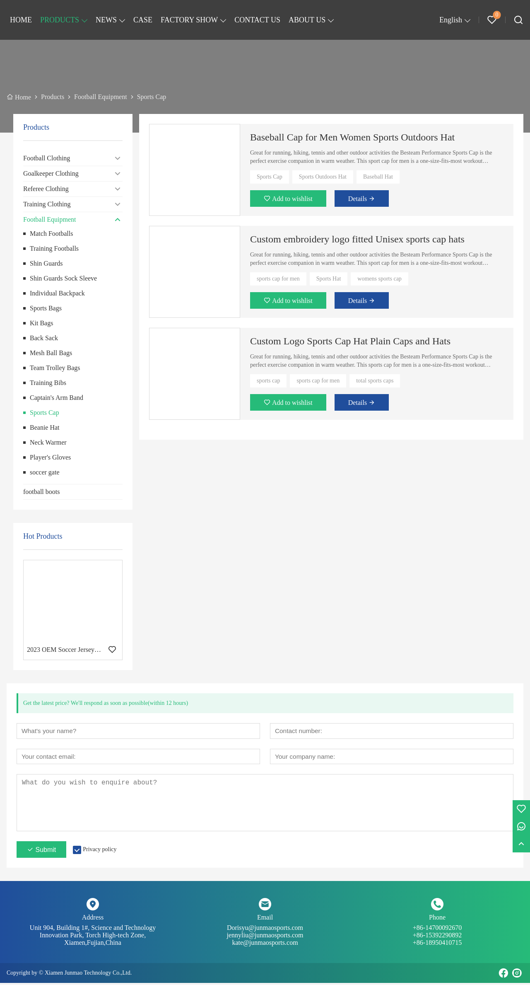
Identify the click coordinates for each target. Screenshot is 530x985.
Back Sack (44, 337)
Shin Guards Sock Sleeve (63, 278)
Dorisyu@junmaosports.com (265, 933)
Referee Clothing (46, 188)
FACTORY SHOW (189, 20)
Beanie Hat (45, 427)
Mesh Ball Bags (51, 352)
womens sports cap (379, 279)
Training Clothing (47, 204)
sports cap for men (278, 279)
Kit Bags (41, 323)
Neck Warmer (48, 442)
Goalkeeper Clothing (51, 173)
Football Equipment (49, 219)
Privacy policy (99, 851)
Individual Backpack (57, 293)
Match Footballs (51, 233)
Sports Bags (46, 308)
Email (265, 919)
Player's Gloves (50, 457)
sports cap (268, 381)
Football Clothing (46, 158)
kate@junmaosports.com (265, 944)
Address (93, 919)
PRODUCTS (59, 20)
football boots (41, 491)
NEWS (106, 20)
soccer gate (45, 472)
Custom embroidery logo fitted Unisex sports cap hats (357, 239)
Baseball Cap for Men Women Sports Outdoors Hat (352, 137)
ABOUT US (307, 20)
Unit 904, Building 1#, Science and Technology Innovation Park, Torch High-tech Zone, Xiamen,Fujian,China (93, 937)
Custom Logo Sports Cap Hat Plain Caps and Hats (350, 341)
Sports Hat (328, 279)
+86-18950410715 (437, 944)
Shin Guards (46, 263)
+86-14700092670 (437, 933)
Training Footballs (54, 248)
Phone (437, 919)
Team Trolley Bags (55, 367)
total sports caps (374, 381)
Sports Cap (44, 412)
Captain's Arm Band (56, 397)
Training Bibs (48, 382)
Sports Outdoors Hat (323, 177)
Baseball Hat (378, 177)
